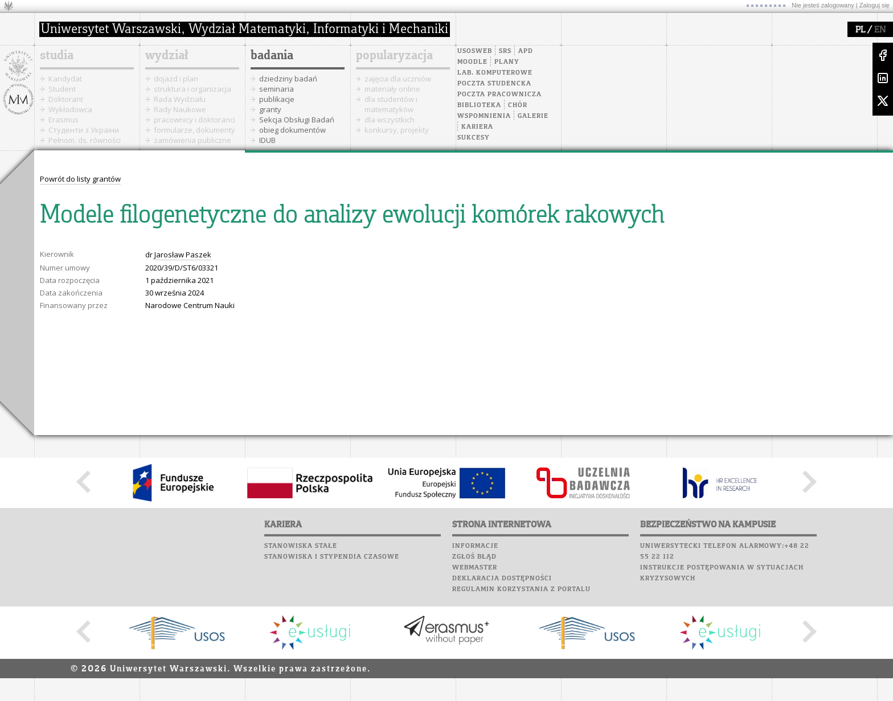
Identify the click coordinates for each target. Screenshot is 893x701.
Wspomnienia (484, 116)
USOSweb (474, 51)
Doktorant (65, 99)
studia (56, 56)
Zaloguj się (874, 5)
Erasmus (63, 119)
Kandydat (65, 78)
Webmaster (474, 567)
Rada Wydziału (180, 99)
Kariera (477, 127)
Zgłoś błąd (474, 557)
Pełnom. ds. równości (84, 140)
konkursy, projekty (396, 130)
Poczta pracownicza (499, 94)
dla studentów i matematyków (390, 104)
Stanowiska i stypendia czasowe (331, 557)
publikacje (276, 99)
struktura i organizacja (192, 89)
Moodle (472, 62)
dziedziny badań (288, 78)
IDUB (267, 140)
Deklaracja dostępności (502, 578)
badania (272, 56)
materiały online (392, 89)
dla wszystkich (389, 119)
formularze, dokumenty (194, 130)
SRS (505, 51)
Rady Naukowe (180, 109)
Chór (517, 105)
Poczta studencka (494, 83)
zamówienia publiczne (192, 140)
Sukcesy (473, 137)
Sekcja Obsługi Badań (296, 119)
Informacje (475, 546)
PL (860, 30)
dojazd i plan (176, 78)
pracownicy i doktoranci (194, 119)
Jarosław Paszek (182, 254)
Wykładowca (70, 109)
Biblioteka (479, 105)
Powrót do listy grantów (80, 179)
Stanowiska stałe (300, 546)
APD (525, 51)
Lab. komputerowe (494, 72)
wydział (166, 56)
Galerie (533, 116)
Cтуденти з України (83, 130)
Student (62, 89)
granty (270, 109)
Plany (506, 62)
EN (880, 30)
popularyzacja (394, 56)
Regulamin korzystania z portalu (521, 589)
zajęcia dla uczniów (397, 78)
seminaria (276, 89)
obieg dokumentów (292, 130)
